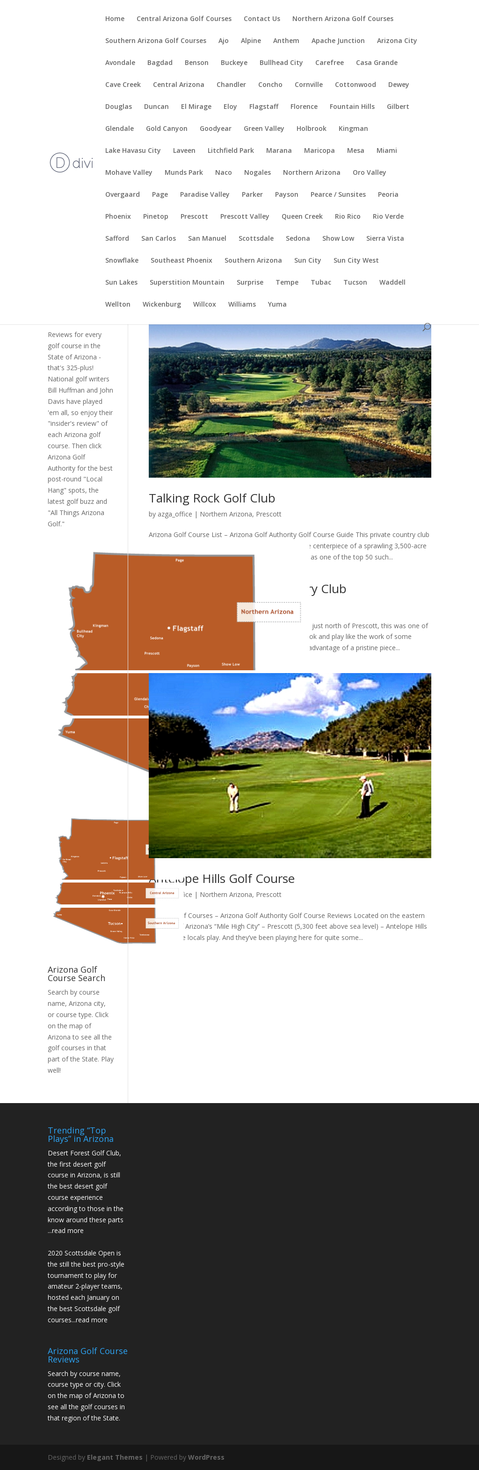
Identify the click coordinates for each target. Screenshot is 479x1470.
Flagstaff (263, 107)
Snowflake (121, 261)
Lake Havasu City (133, 151)
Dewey (398, 85)
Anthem (286, 41)
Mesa (355, 151)
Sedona (298, 239)
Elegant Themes (115, 1457)
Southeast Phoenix (181, 261)
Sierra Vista (385, 239)
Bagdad (160, 63)
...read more (66, 1230)
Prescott (194, 217)
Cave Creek (123, 85)
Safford (117, 239)
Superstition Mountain (187, 283)
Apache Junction (338, 41)
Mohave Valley (128, 173)
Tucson (355, 283)
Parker (252, 195)
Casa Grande (377, 63)
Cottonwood (355, 85)
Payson (286, 195)
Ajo (223, 41)
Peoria (388, 195)
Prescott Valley (244, 217)
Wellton (118, 304)
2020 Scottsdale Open (81, 1252)
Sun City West (356, 261)
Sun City (307, 261)
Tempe (287, 283)
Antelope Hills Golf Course (222, 878)
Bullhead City (281, 63)
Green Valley (264, 129)
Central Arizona (178, 85)
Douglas (118, 107)
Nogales (257, 173)
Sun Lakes (121, 283)
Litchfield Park (231, 151)
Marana (279, 151)
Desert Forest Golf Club (83, 1152)
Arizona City (397, 41)
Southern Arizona (253, 261)
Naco (223, 173)
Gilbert (398, 107)
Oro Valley (369, 173)
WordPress (206, 1457)
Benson (197, 63)
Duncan (156, 107)
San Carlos (158, 239)
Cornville (309, 85)
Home (114, 19)
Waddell (392, 283)
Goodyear (216, 129)
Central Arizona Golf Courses (184, 19)
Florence (304, 107)
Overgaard (122, 195)
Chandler (231, 85)
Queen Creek (302, 217)
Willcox (204, 304)
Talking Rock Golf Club (212, 497)
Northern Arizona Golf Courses (342, 19)
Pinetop (155, 217)
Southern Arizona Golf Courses (155, 41)
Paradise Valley (205, 195)
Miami (387, 151)
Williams (242, 304)
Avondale (120, 63)
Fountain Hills (352, 107)
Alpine (251, 41)
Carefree (329, 63)
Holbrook (312, 129)
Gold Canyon (167, 129)
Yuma (277, 304)
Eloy (230, 107)
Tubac (321, 283)
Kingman (353, 129)
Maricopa (319, 151)
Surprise (250, 283)
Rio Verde (388, 217)
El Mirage (196, 107)
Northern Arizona (312, 173)
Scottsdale (256, 239)
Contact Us (262, 19)
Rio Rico (348, 217)
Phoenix (118, 217)
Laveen (184, 151)
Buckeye (234, 63)
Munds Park (184, 173)
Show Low (338, 239)
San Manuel (207, 239)
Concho (270, 85)
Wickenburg (162, 304)
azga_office (175, 513)
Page (160, 195)
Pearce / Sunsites (338, 195)
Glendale (119, 129)
